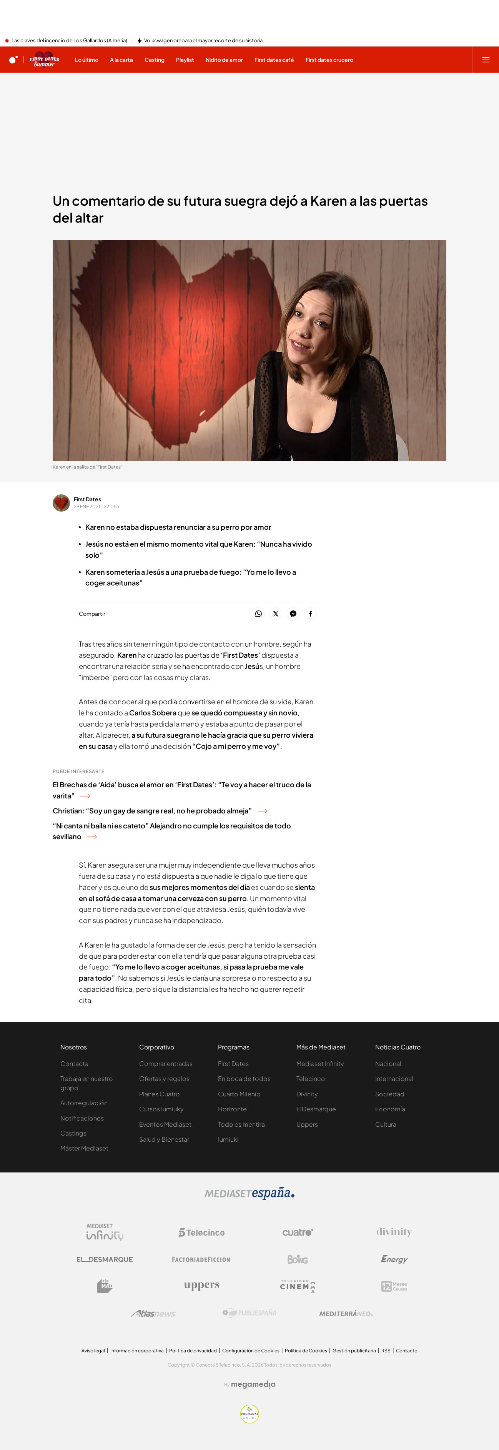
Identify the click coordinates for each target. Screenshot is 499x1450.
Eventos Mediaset (165, 1124)
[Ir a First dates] (44, 59)
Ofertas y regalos (164, 1078)
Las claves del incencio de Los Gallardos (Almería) (69, 41)
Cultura (385, 1124)
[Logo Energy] (394, 1259)
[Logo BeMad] (105, 1286)
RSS (386, 1351)
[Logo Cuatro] (298, 1232)
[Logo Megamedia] (253, 1384)
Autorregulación (84, 1103)
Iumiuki (228, 1139)
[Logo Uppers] (201, 1286)
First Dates (87, 499)
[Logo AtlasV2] (153, 1313)
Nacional (388, 1063)
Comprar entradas (166, 1063)
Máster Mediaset (84, 1148)
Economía (390, 1109)
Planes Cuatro (159, 1094)
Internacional (394, 1078)
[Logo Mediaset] (249, 1198)
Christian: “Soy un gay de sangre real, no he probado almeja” (160, 810)
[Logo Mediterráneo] (346, 1313)
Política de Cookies (306, 1351)
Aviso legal (93, 1351)
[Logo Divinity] (394, 1232)
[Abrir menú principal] (486, 59)
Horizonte (232, 1109)
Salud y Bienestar (164, 1139)
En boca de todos (244, 1078)
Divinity (307, 1094)
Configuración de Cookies (250, 1351)
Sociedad (389, 1094)
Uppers (307, 1124)
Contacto (406, 1351)
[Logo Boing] (298, 1259)
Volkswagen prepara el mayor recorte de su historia (203, 41)
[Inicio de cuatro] (13, 59)
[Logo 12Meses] (394, 1286)
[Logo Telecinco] (201, 1232)
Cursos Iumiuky (161, 1109)
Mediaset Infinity (320, 1063)
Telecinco (310, 1078)
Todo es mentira (241, 1124)
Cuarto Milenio (239, 1094)
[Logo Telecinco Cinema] (298, 1286)
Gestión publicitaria (354, 1351)
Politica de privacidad (193, 1351)
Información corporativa (137, 1351)
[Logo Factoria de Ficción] (201, 1259)
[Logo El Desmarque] (105, 1259)
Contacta (74, 1063)
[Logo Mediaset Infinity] (104, 1232)
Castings (73, 1133)
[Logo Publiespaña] (249, 1313)
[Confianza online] (249, 1421)
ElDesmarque (316, 1109)
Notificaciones (82, 1118)
